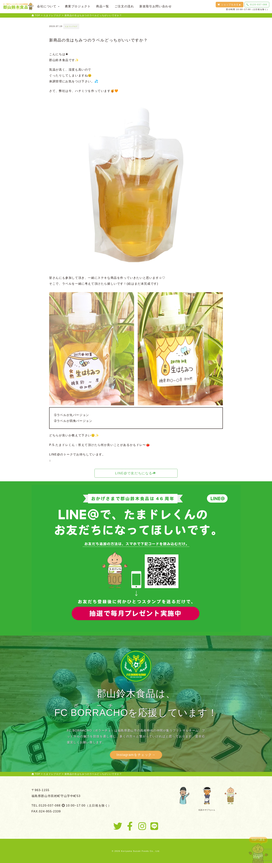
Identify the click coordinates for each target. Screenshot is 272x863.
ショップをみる (229, 4)
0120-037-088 (257, 4)
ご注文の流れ (124, 6)
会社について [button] (48, 6)
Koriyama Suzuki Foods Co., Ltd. (140, 851)
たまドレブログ (71, 26)
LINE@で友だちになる (135, 473)
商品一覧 (102, 6)
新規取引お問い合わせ (155, 6)
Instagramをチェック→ (135, 755)
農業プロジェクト (78, 6)
